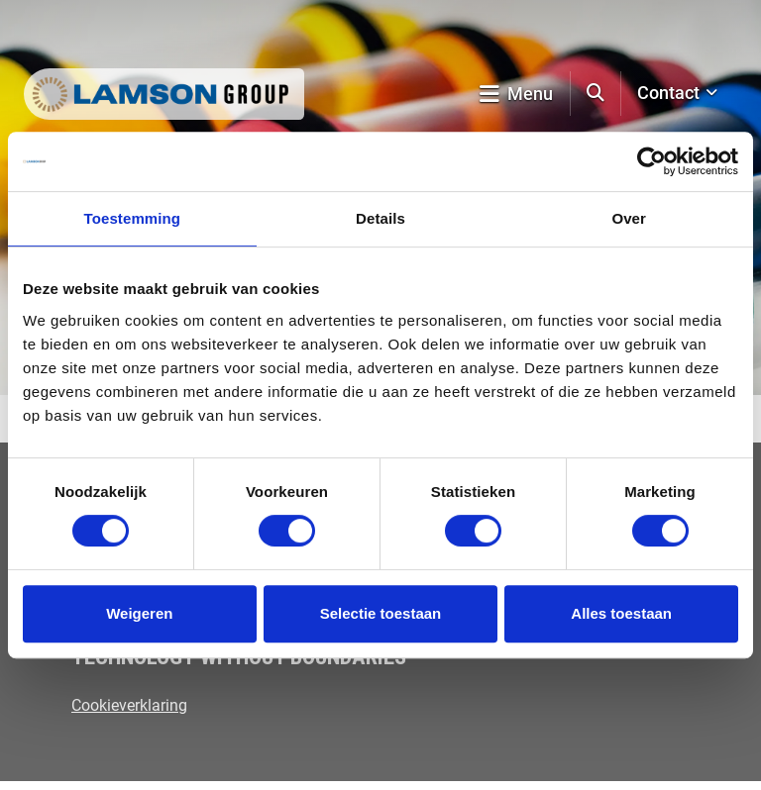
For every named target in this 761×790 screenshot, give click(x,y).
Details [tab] (380, 218)
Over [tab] (628, 218)
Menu (516, 93)
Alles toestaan (621, 613)
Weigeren (139, 613)
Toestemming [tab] (132, 218)
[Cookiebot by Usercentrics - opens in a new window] (651, 161)
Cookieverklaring (129, 705)
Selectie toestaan (381, 613)
